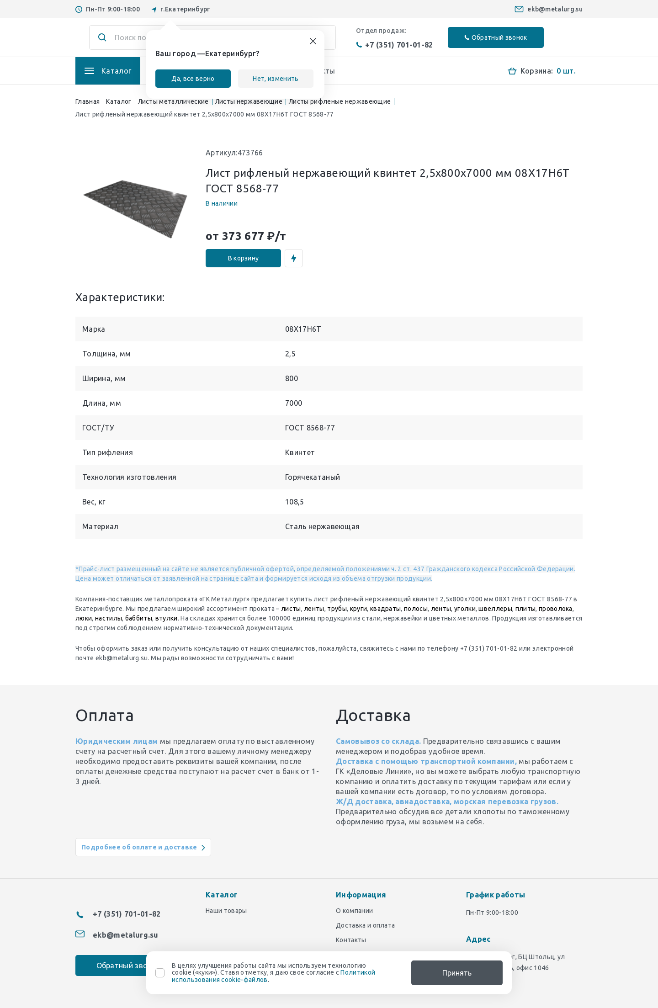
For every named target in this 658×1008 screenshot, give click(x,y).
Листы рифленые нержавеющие (340, 101)
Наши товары (226, 910)
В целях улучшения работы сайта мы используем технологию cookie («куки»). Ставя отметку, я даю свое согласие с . (273, 972)
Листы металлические (173, 101)
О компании (354, 910)
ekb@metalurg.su (555, 9)
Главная (87, 101)
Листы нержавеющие (248, 101)
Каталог (118, 101)
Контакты (351, 940)
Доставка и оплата (365, 925)
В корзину (243, 258)
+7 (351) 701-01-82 (394, 45)
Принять (457, 973)
